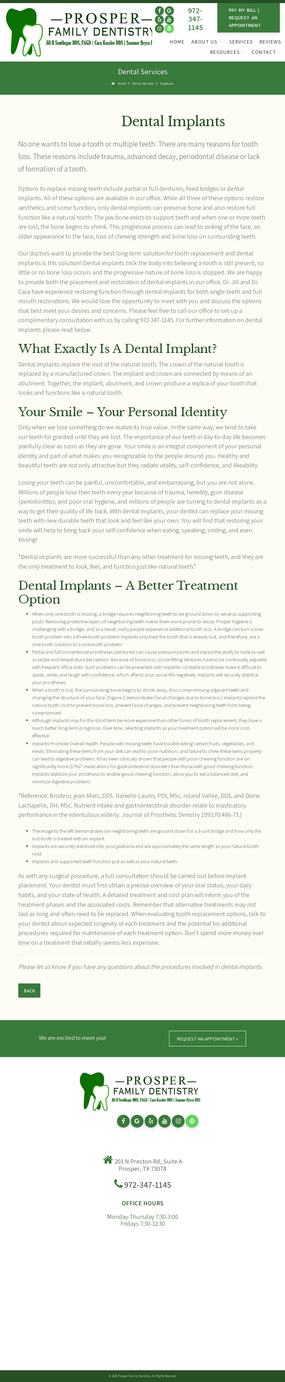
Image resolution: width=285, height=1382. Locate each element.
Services (241, 41)
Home (177, 41)
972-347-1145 (195, 18)
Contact (264, 52)
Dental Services (143, 83)
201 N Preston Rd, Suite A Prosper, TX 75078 (148, 1165)
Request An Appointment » (207, 1038)
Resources (225, 52)
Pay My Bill (242, 10)
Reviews (270, 41)
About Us (204, 41)
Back (29, 991)
